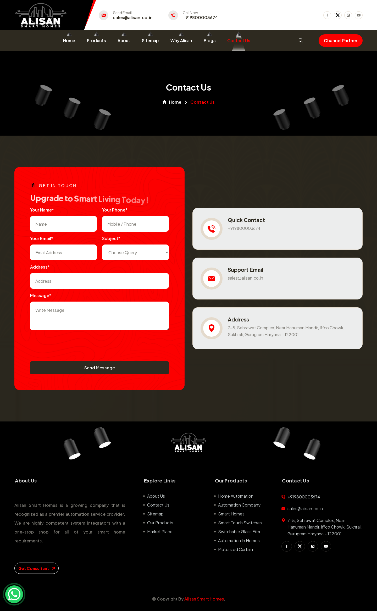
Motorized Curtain (235, 549)
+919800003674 (200, 17)
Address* (40, 267)
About (124, 40)
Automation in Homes (239, 540)
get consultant (36, 568)
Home (69, 40)
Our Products (160, 522)
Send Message (99, 367)
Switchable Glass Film (239, 531)
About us (156, 496)
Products (96, 40)
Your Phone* (114, 210)
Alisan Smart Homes (204, 599)
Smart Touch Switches (240, 522)
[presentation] (70, 346)
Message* (40, 295)
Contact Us (238, 40)
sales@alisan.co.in (133, 17)
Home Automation (235, 496)
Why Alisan (181, 40)
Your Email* (41, 238)
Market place (160, 531)
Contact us (158, 505)
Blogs (209, 40)
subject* (111, 238)
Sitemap (150, 40)
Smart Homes (231, 513)
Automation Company (239, 505)
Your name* (42, 210)
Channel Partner (340, 40)
